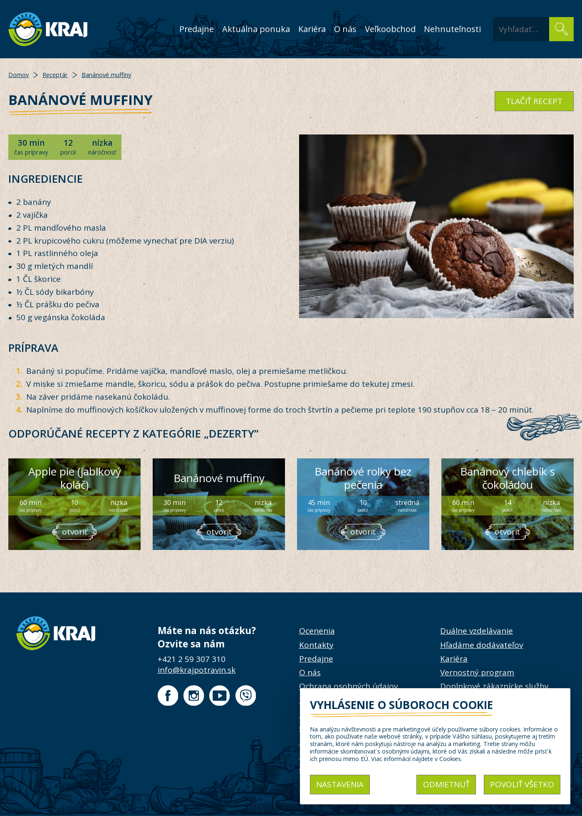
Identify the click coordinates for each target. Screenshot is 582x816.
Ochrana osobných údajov (348, 686)
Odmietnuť (446, 784)
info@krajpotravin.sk (196, 669)
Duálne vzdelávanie (476, 630)
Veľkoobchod (390, 29)
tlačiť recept (534, 101)
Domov (18, 75)
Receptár (55, 75)
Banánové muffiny (106, 75)
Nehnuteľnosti (452, 29)
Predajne (196, 29)
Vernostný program (477, 672)
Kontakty (316, 644)
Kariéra (312, 29)
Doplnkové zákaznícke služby (494, 686)
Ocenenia (317, 630)
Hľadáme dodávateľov (481, 644)
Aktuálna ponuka (256, 29)
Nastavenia (340, 784)
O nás (345, 29)
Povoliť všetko (522, 784)
